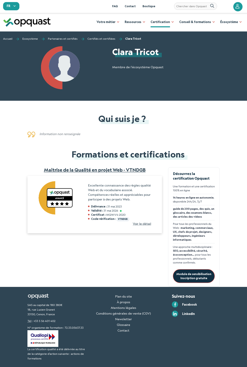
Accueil (7, 38)
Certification (160, 22)
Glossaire (123, 325)
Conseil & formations (195, 22)
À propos (123, 302)
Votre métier (106, 22)
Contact (130, 6)
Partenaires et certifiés (63, 38)
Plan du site (123, 296)
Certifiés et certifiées (101, 38)
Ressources (133, 22)
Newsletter (123, 319)
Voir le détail (142, 223)
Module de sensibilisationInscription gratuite (193, 276)
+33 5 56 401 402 (44, 321)
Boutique (149, 6)
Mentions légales (123, 308)
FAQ (115, 6)
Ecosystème (30, 38)
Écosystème (229, 22)
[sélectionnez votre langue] (11, 6)
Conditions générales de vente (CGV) (123, 313)
